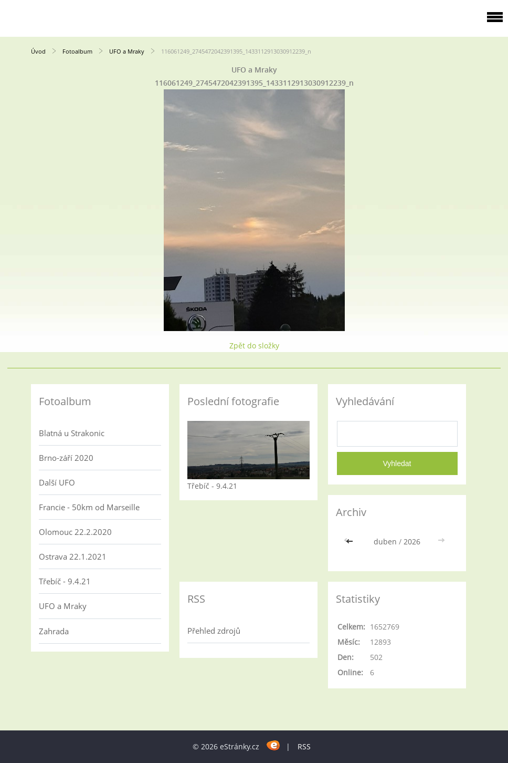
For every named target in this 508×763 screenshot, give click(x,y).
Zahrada (54, 631)
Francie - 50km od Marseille (89, 507)
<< (350, 542)
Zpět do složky (254, 345)
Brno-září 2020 (66, 457)
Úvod (38, 51)
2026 (412, 542)
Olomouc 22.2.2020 (75, 532)
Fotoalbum (77, 51)
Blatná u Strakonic (71, 433)
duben (385, 542)
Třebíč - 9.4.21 (65, 581)
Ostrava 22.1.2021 (73, 556)
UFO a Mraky (126, 51)
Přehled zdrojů (213, 630)
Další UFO (57, 482)
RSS (304, 746)
